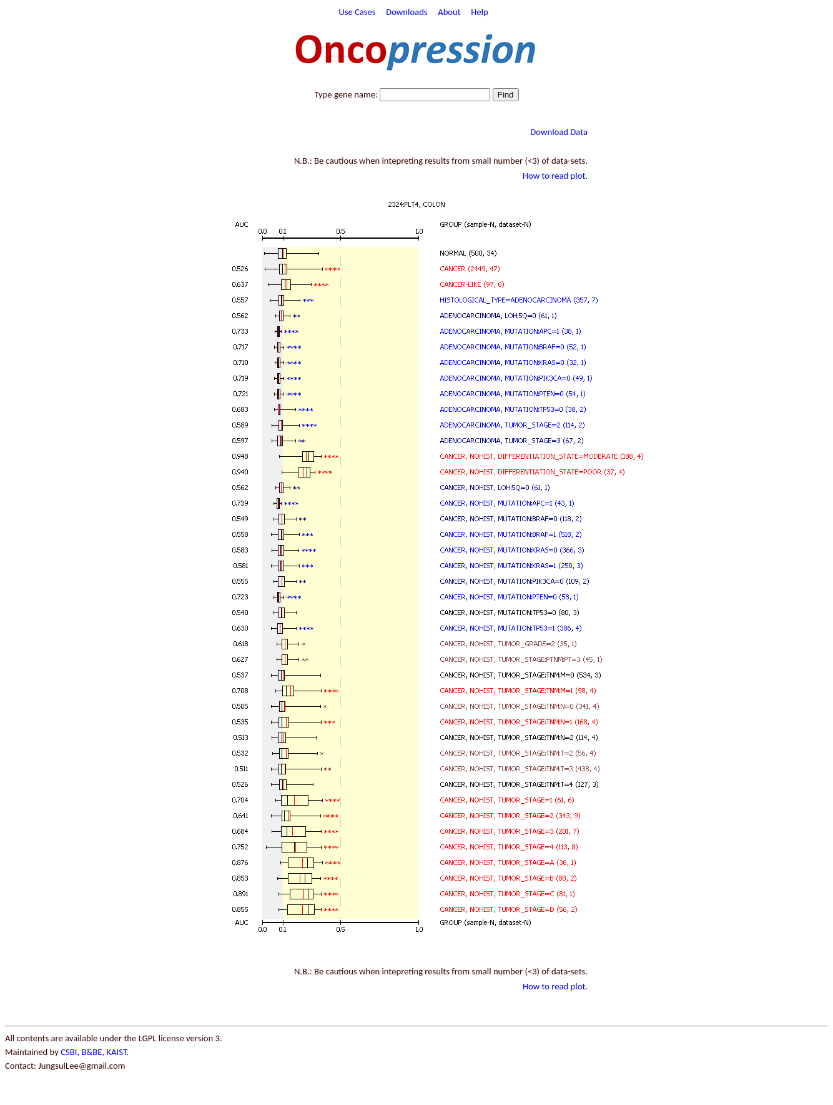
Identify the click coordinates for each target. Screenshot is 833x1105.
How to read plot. (555, 175)
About (449, 12)
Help (479, 12)
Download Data (559, 132)
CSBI (69, 1052)
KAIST (116, 1052)
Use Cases (356, 12)
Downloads (406, 12)
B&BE (91, 1052)
